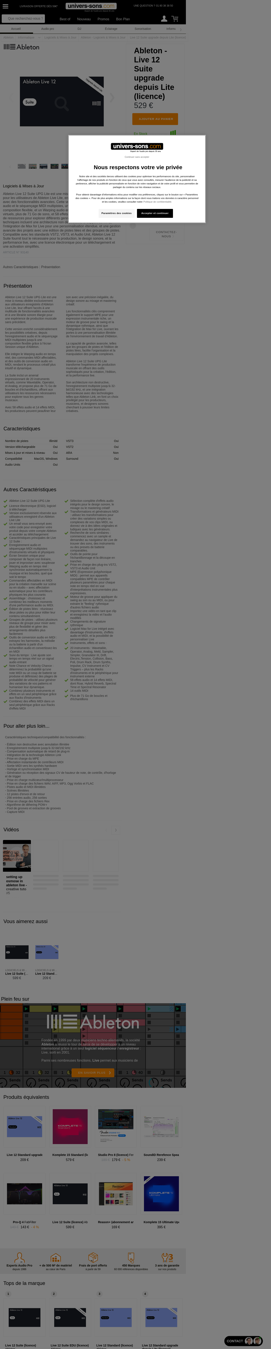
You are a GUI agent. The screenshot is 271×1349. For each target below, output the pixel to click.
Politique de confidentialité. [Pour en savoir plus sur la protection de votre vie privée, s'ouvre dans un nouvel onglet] (157, 201)
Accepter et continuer (155, 213)
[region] (137, 179)
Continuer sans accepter (137, 157)
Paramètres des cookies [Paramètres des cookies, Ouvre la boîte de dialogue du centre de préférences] (116, 213)
